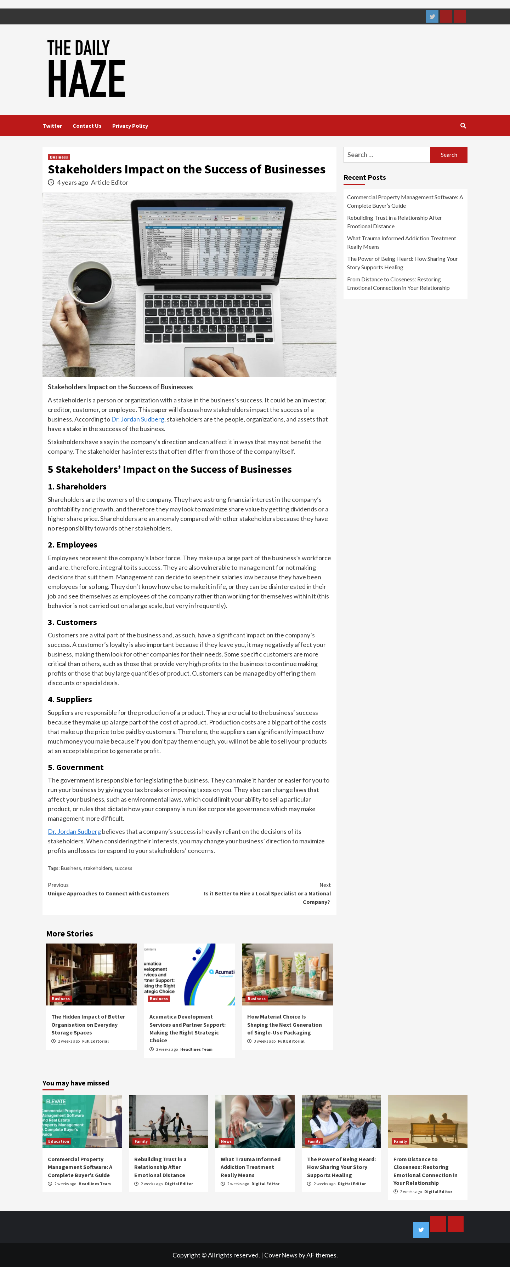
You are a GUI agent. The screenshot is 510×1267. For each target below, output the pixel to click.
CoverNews (281, 1255)
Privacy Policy (130, 125)
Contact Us (87, 125)
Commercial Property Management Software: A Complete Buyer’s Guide (405, 201)
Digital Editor (179, 1183)
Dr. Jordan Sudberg (137, 419)
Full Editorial (95, 1041)
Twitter (52, 125)
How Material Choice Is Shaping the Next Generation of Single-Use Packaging (284, 1024)
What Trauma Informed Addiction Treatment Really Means (401, 242)
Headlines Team (196, 1049)
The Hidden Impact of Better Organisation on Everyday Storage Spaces (88, 1024)
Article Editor (109, 182)
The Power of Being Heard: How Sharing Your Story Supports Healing (402, 262)
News (226, 1141)
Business (59, 157)
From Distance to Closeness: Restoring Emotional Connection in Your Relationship (398, 283)
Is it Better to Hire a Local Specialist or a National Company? (260, 893)
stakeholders (97, 868)
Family (141, 1141)
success (123, 868)
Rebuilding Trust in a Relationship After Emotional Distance (394, 221)
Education (58, 1141)
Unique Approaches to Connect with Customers (118, 889)
